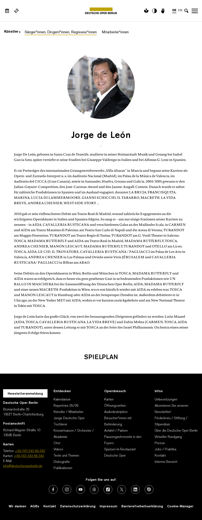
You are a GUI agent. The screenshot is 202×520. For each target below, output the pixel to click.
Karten (109, 399)
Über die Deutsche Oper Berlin (176, 430)
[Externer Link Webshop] (16, 10)
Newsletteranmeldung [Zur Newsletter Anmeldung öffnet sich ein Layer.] (25, 393)
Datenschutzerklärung (77, 506)
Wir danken (17, 506)
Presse (160, 443)
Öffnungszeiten (115, 406)
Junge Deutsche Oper (69, 418)
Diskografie (62, 462)
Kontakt (160, 455)
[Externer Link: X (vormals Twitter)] (122, 489)
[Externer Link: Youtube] (80, 489)
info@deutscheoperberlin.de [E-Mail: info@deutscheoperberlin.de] (22, 466)
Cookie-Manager (180, 506)
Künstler (12, 31)
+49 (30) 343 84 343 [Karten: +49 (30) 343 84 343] (29, 456)
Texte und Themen (66, 455)
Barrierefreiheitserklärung (142, 506)
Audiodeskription (115, 412)
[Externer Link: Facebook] (53, 489)
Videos (58, 449)
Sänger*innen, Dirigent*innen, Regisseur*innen (61, 32)
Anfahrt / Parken (116, 430)
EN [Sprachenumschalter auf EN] (180, 10)
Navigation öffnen (195, 11)
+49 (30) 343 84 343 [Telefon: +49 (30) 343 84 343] (30, 451)
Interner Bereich (166, 462)
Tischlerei (60, 424)
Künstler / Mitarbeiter (68, 412)
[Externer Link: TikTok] (108, 489)
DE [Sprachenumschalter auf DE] (174, 10)
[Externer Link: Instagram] (67, 489)
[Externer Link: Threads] (94, 489)
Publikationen (63, 468)
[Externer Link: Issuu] (149, 489)
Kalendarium (62, 399)
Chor (57, 443)
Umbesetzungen (166, 399)
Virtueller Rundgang (168, 437)
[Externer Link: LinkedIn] (135, 489)
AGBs (34, 506)
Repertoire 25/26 (66, 406)
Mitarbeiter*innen (115, 32)
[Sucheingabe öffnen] (186, 11)
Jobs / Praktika (165, 449)
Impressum (108, 506)
